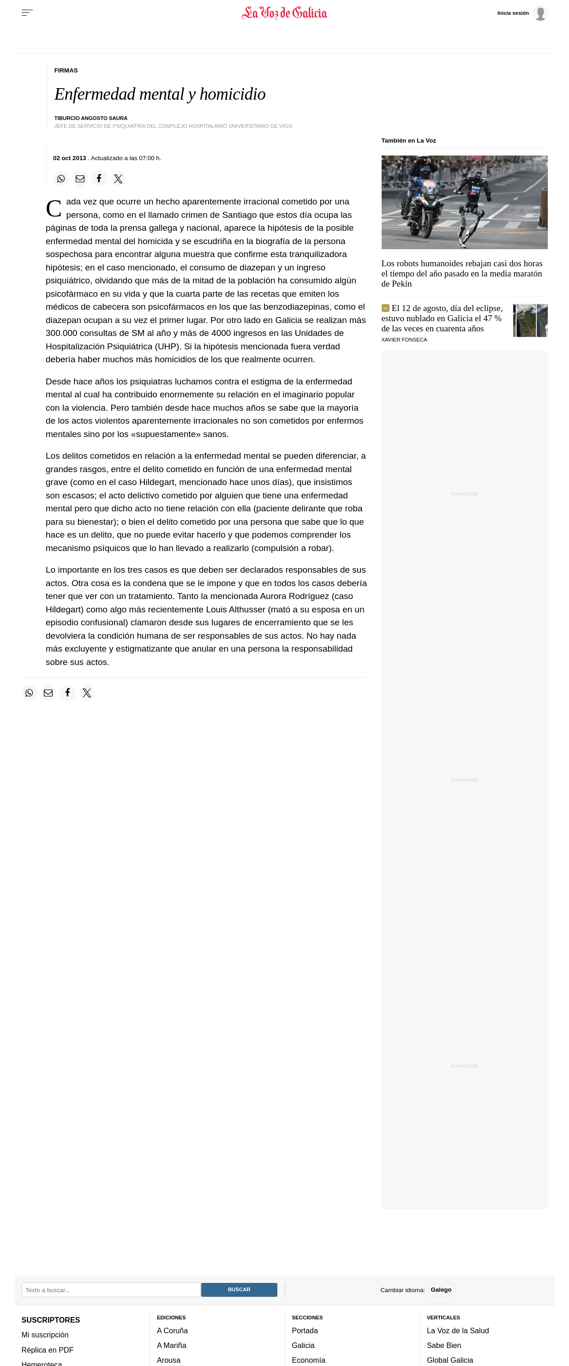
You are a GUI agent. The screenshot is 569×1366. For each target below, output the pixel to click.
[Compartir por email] (80, 178)
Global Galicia (450, 1360)
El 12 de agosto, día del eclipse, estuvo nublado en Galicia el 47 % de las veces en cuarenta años (442, 318)
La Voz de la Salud (458, 1330)
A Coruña (172, 1330)
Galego (441, 1289)
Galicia (303, 1345)
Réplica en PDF (48, 1349)
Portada (305, 1330)
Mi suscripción (45, 1334)
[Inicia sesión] (523, 12)
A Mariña (171, 1345)
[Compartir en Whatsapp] (61, 178)
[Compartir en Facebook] (99, 178)
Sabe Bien (444, 1345)
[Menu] (27, 13)
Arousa (168, 1360)
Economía (309, 1360)
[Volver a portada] (284, 13)
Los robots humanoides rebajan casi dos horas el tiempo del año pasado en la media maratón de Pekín (462, 273)
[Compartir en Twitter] (118, 178)
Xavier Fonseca (404, 339)
